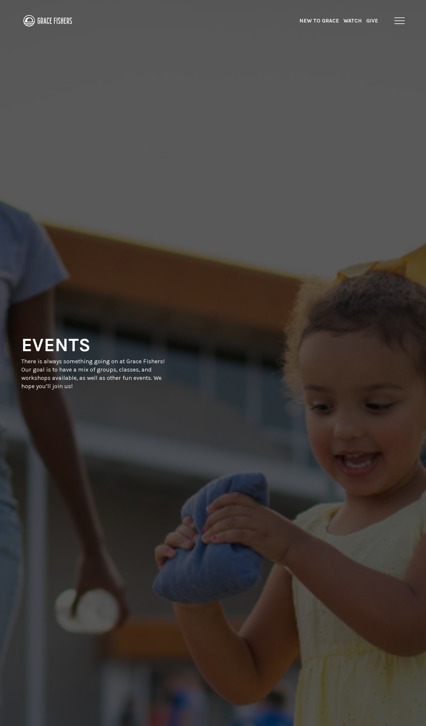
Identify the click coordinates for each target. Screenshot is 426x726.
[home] (48, 21)
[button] (399, 21)
